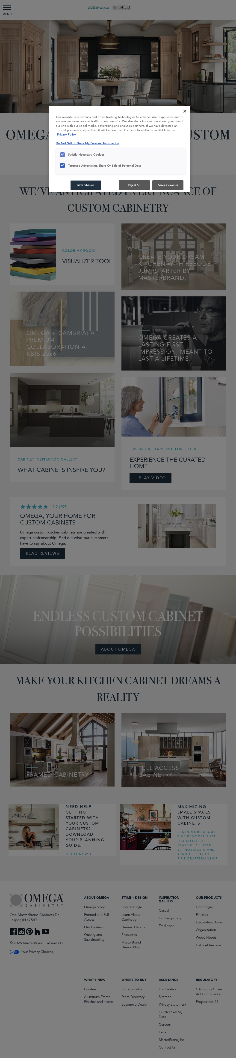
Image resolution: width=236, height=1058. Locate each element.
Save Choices (85, 185)
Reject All (134, 185)
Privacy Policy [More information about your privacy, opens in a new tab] (66, 134)
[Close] (185, 111)
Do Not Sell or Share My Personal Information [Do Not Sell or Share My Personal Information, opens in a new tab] (87, 143)
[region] (119, 149)
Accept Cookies (168, 185)
